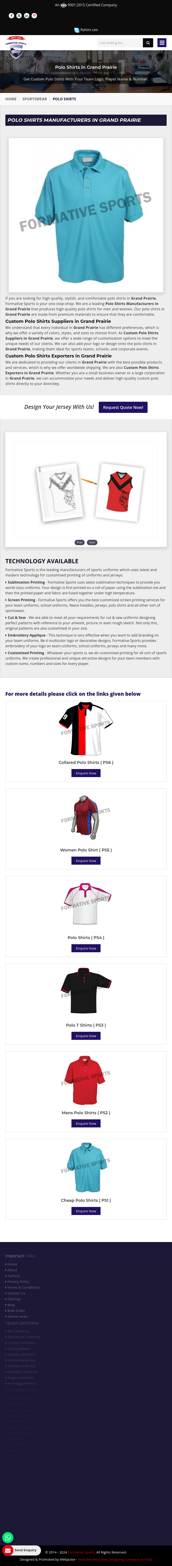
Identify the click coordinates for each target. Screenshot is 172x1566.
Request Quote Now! (123, 407)
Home (11, 99)
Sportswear (34, 99)
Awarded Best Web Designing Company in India (115, 1559)
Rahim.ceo (86, 30)
